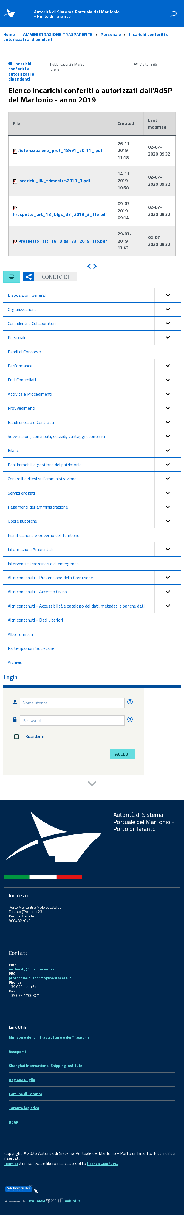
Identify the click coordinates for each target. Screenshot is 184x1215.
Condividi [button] (51, 276)
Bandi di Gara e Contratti (94, 422)
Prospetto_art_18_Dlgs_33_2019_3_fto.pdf (60, 214)
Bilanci (94, 450)
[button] (167, 295)
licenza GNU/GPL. (102, 1163)
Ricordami (28, 736)
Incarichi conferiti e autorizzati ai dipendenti (21, 71)
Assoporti (17, 1051)
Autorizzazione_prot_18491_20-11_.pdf (60, 150)
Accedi (122, 754)
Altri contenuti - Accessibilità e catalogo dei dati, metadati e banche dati (94, 606)
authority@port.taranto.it (32, 969)
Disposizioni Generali (94, 295)
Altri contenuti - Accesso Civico (94, 591)
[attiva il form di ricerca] (173, 14)
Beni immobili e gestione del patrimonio (94, 464)
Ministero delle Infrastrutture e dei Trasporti (49, 1037)
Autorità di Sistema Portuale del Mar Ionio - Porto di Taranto (77, 14)
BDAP (13, 1122)
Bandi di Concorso (24, 351)
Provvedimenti (94, 408)
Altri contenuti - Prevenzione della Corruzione (94, 577)
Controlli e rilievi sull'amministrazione (94, 479)
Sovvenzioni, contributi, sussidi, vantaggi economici (94, 436)
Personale (94, 337)
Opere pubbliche (94, 521)
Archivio (15, 662)
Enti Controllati (94, 380)
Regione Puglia (22, 1080)
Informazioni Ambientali (94, 549)
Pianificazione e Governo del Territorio (44, 535)
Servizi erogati (94, 493)
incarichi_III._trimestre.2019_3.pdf (54, 180)
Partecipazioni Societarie (31, 648)
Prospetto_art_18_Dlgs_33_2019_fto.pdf (62, 241)
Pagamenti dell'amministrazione (94, 507)
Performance (94, 366)
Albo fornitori (20, 634)
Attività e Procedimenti (94, 394)
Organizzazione (94, 309)
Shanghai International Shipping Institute (45, 1065)
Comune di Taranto (25, 1094)
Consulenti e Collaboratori (94, 323)
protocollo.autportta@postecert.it (40, 978)
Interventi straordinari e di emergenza (43, 563)
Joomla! (11, 1163)
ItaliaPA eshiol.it (54, 1201)
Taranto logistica (24, 1108)
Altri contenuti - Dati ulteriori (35, 620)
